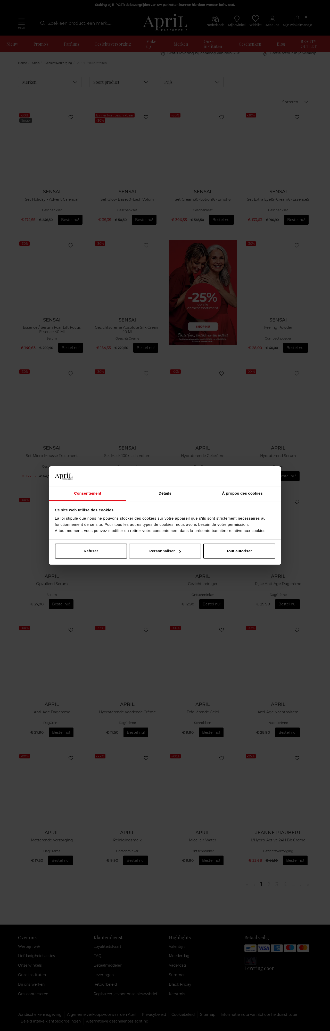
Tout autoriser (239, 551)
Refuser (91, 551)
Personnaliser (165, 551)
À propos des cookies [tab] (242, 493)
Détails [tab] (165, 493)
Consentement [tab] (87, 493)
